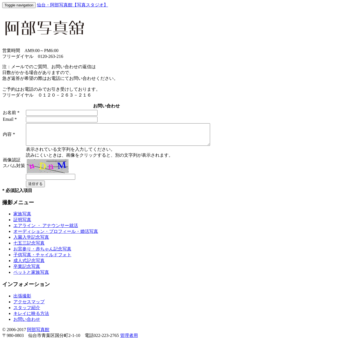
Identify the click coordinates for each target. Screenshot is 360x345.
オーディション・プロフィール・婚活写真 (55, 235)
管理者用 (129, 339)
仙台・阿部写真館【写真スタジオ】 (72, 5)
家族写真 (22, 218)
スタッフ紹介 (26, 311)
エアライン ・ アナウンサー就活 (45, 229)
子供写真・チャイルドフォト (42, 259)
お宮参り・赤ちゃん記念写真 (42, 253)
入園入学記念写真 (31, 241)
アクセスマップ (29, 306)
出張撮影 (22, 300)
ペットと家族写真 (31, 276)
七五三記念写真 (29, 247)
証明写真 (22, 223)
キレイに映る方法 (31, 317)
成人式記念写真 (29, 264)
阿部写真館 (38, 333)
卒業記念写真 (26, 270)
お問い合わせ (26, 323)
